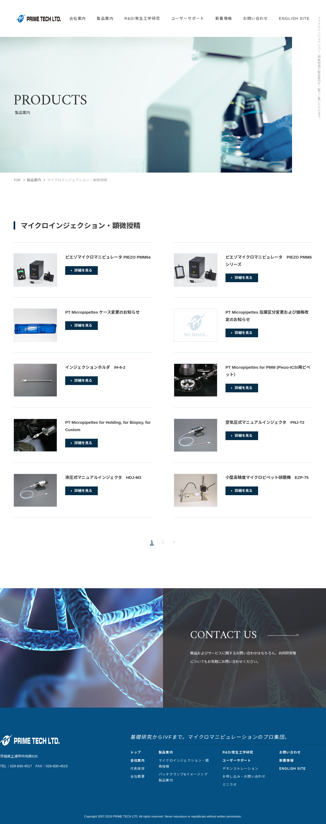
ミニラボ (229, 785)
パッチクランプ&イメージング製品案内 (183, 777)
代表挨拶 (137, 769)
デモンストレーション (240, 769)
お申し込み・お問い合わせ (243, 776)
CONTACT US (223, 635)
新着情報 (223, 18)
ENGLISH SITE (294, 18)
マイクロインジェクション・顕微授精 (184, 763)
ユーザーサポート (188, 18)
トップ (135, 752)
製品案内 (105, 18)
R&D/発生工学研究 (142, 18)
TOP (17, 180)
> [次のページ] (174, 542)
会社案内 (77, 18)
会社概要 (137, 776)
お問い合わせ (255, 18)
